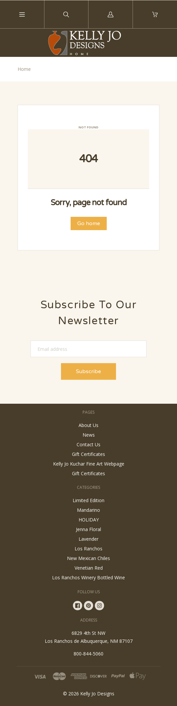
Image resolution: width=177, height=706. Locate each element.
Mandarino (88, 510)
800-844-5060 (88, 653)
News (89, 435)
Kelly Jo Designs (97, 693)
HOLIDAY (89, 519)
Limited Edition (88, 500)
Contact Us (88, 444)
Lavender (88, 539)
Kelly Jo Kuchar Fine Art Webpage (88, 464)
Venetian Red (89, 568)
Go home (88, 223)
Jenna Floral (88, 529)
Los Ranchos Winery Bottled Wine (88, 577)
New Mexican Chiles (88, 558)
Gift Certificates (88, 454)
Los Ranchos (88, 548)
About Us (88, 425)
